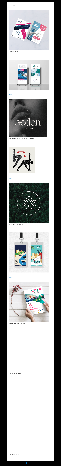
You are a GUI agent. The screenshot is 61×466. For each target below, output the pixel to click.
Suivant (51, 462)
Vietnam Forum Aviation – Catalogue (17, 323)
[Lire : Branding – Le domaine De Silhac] (29, 202)
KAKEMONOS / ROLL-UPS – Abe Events (18, 91)
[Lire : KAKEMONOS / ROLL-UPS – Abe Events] (29, 74)
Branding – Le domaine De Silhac (16, 224)
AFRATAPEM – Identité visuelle (16, 454)
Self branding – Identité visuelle (16, 416)
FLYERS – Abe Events (14, 51)
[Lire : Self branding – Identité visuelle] (25, 397)
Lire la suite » (10, 94)
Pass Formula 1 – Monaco (15, 274)
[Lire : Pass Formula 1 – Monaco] (29, 252)
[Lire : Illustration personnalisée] (29, 351)
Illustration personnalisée (15, 373)
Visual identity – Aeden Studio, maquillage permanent (21, 138)
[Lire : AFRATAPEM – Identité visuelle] (24, 437)
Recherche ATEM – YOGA (15, 175)
